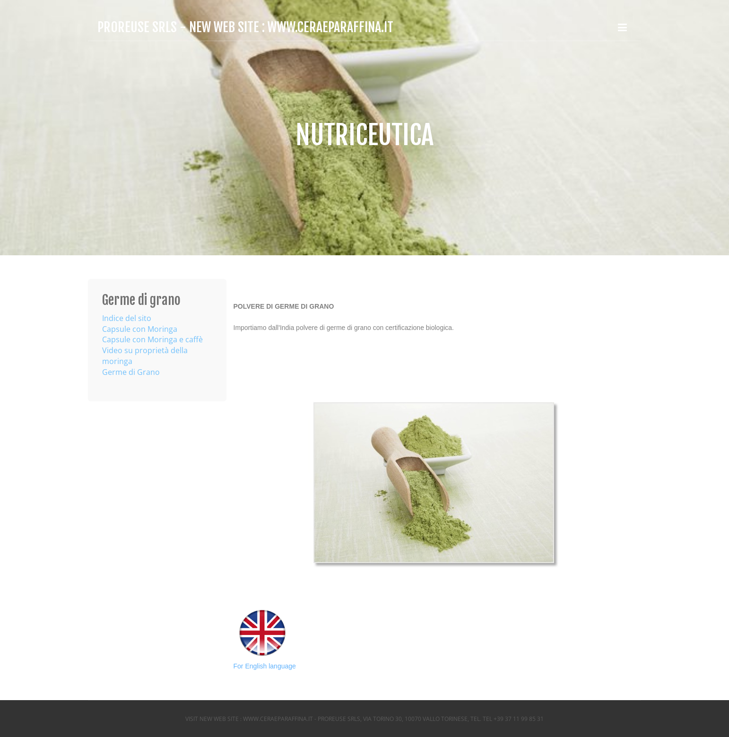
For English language (265, 666)
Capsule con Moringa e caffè (152, 339)
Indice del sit (124, 318)
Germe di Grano (131, 372)
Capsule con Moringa (139, 329)
